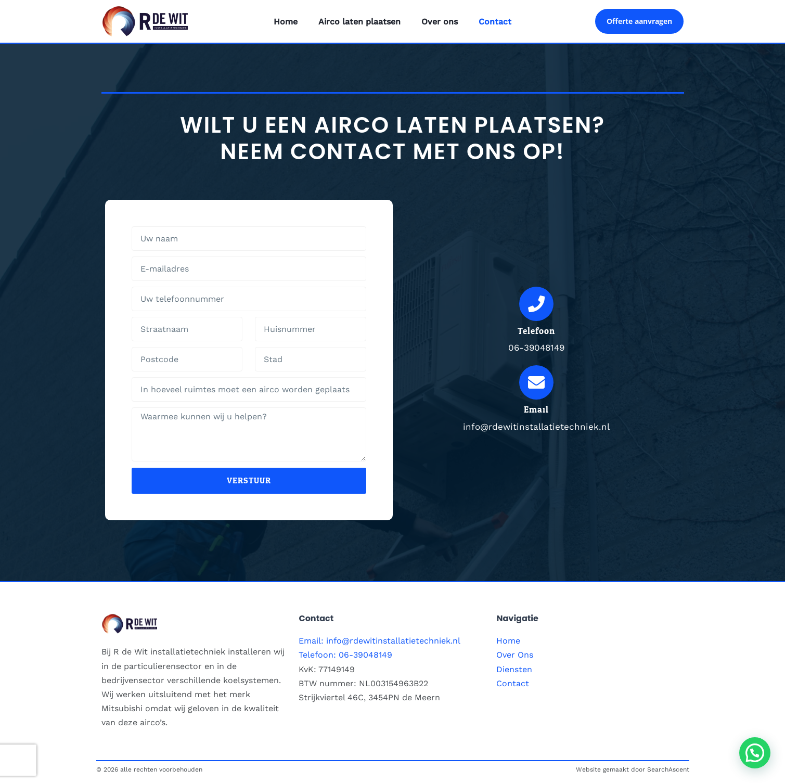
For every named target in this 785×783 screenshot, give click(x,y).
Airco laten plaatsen (359, 22)
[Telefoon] (536, 304)
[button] (754, 752)
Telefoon (536, 331)
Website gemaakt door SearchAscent (632, 769)
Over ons (439, 22)
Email (536, 410)
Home (286, 22)
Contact (495, 22)
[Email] (536, 382)
